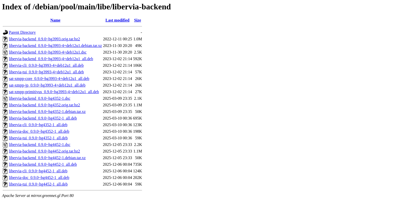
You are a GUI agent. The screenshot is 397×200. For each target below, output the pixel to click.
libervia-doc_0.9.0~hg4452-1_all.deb (39, 177)
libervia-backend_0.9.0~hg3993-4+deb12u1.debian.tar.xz (55, 45)
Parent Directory (22, 32)
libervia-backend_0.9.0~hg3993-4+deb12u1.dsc (48, 52)
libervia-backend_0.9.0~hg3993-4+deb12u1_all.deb (51, 59)
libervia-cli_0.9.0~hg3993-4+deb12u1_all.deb (46, 65)
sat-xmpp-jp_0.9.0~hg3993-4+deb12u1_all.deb (47, 85)
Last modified (118, 20)
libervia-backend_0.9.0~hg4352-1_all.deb (43, 118)
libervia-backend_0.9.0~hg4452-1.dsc (39, 144)
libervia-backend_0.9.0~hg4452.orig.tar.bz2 (44, 151)
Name (55, 20)
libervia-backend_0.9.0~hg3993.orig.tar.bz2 (44, 39)
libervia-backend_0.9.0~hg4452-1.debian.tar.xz (47, 158)
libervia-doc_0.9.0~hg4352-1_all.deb (39, 131)
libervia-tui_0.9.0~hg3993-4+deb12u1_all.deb (46, 72)
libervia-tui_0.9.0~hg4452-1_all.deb (38, 184)
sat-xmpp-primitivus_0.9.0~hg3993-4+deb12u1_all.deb (54, 92)
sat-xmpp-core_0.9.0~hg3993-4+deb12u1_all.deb (49, 78)
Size (137, 20)
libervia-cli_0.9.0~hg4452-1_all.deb (38, 171)
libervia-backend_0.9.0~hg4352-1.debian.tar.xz (47, 111)
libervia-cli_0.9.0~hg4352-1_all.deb (38, 125)
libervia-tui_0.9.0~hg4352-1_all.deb (38, 138)
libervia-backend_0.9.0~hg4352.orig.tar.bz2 (44, 105)
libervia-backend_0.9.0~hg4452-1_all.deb (43, 164)
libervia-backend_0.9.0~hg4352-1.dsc (39, 98)
